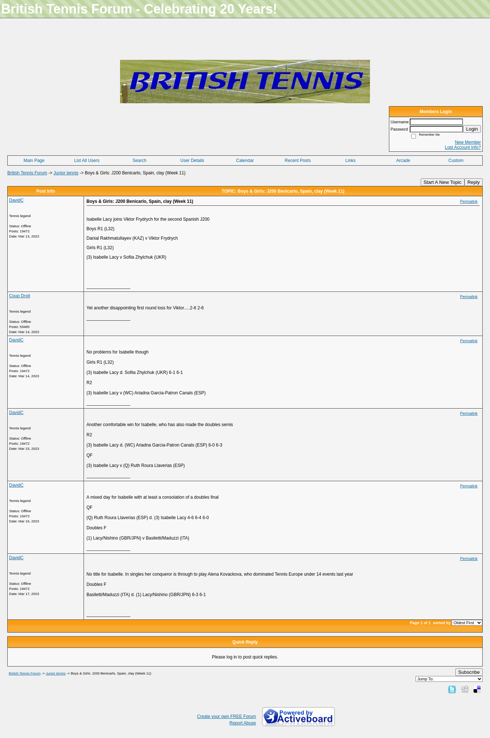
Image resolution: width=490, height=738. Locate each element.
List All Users (86, 160)
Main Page (34, 160)
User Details (192, 160)
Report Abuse (242, 723)
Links (351, 160)
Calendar (245, 160)
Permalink (469, 201)
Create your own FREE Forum (226, 716)
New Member (468, 142)
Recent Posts (297, 160)
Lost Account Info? (463, 147)
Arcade (403, 160)
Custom (455, 160)
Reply (473, 182)
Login (472, 129)
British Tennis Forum (27, 172)
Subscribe (469, 672)
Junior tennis (66, 172)
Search (139, 160)
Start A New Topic (443, 182)
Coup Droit (19, 295)
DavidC (16, 200)
